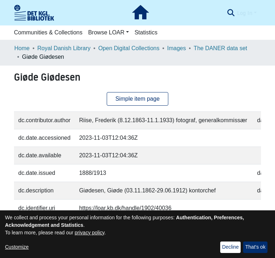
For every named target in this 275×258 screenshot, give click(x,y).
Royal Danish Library (64, 48)
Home (22, 48)
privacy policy (90, 232)
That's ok (255, 247)
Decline (230, 247)
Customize (17, 247)
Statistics (146, 32)
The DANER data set (220, 48)
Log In (244, 13)
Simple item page (137, 99)
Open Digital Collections (128, 48)
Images (176, 48)
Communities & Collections (48, 32)
